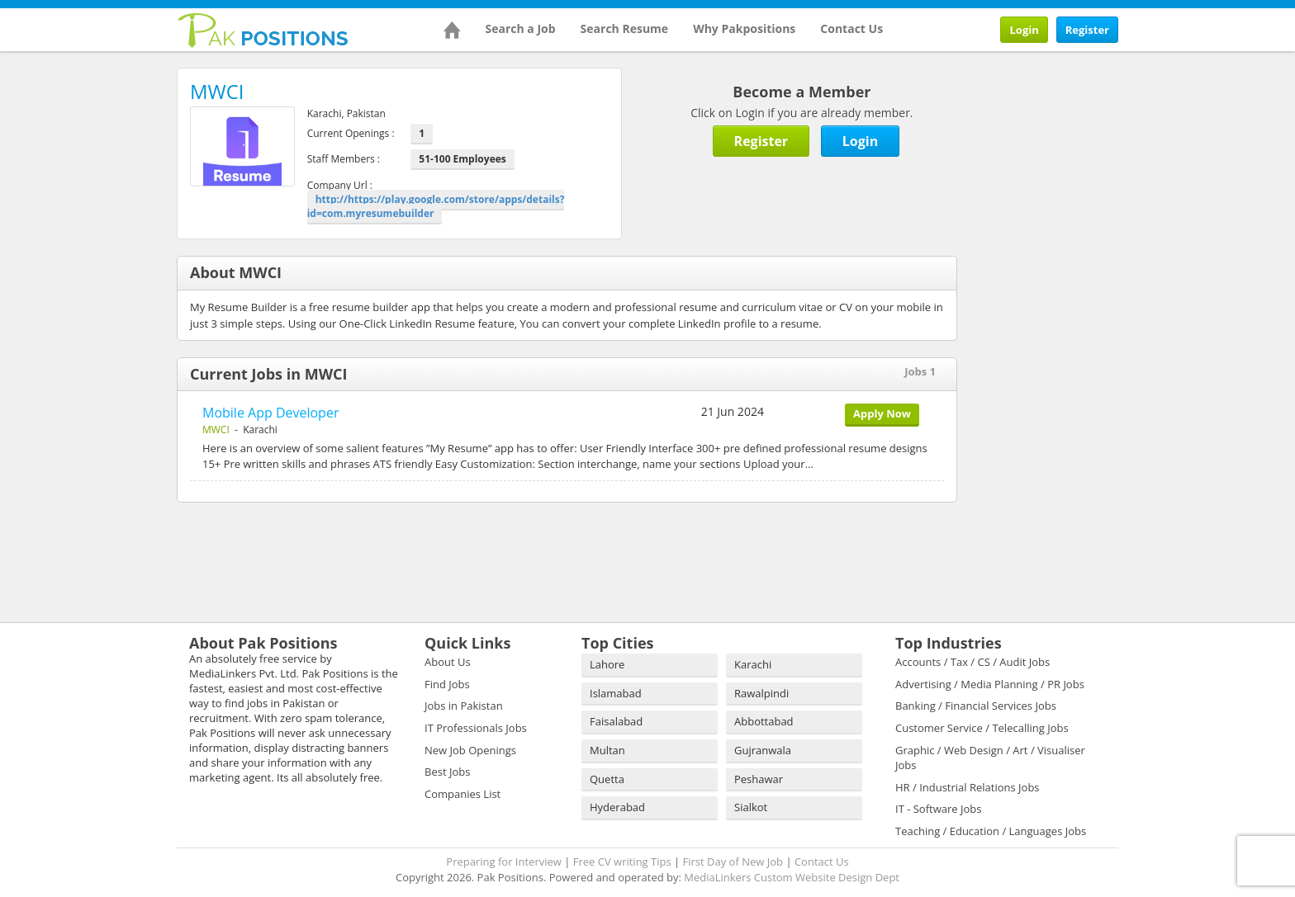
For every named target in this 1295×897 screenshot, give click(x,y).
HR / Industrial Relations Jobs (967, 787)
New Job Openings (470, 750)
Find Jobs (447, 684)
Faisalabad (616, 721)
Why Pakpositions (744, 28)
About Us (448, 661)
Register (1087, 29)
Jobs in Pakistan (464, 705)
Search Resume (625, 28)
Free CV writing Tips (622, 861)
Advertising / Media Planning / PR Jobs (989, 684)
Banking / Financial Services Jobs (975, 705)
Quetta (607, 779)
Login (1023, 29)
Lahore (607, 664)
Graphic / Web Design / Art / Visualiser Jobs (990, 758)
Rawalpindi (761, 693)
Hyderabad (617, 807)
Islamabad (616, 693)
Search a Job (521, 28)
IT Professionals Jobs (476, 727)
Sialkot (750, 807)
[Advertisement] (1085, 171)
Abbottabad (764, 721)
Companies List (462, 793)
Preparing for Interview (504, 861)
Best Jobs (447, 771)
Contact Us (851, 28)
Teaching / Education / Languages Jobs (990, 831)
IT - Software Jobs (938, 808)
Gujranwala (762, 750)
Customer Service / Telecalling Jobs (982, 727)
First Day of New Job (733, 861)
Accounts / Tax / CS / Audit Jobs (972, 661)
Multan (607, 750)
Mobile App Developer (270, 413)
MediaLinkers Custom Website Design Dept (791, 877)
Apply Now (882, 413)
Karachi (752, 664)
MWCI (216, 430)
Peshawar (758, 779)
